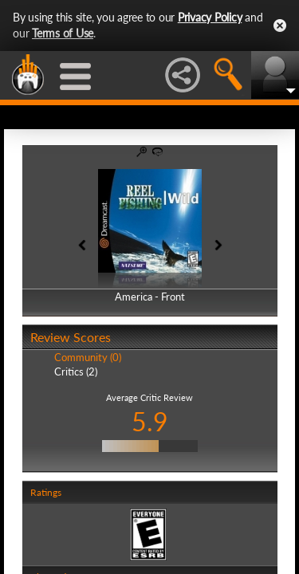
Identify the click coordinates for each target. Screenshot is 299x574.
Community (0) (87, 357)
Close (279, 25)
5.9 (150, 421)
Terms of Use (62, 33)
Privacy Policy (210, 17)
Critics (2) (75, 371)
